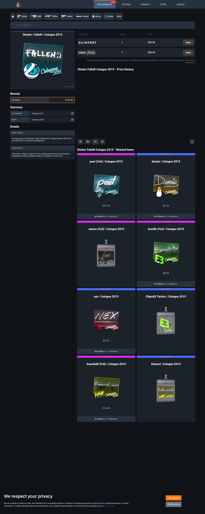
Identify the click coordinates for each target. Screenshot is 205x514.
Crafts (163, 4)
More (119, 16)
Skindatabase (104, 4)
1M (98, 142)
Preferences (174, 506)
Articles (126, 4)
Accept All (174, 500)
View (187, 42)
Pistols (22, 16)
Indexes (145, 4)
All (81, 142)
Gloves (96, 16)
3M (89, 142)
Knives (82, 16)
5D (106, 142)
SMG (36, 16)
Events (108, 16)
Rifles (51, 16)
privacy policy (108, 508)
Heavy (66, 16)
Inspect (68, 86)
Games (180, 4)
